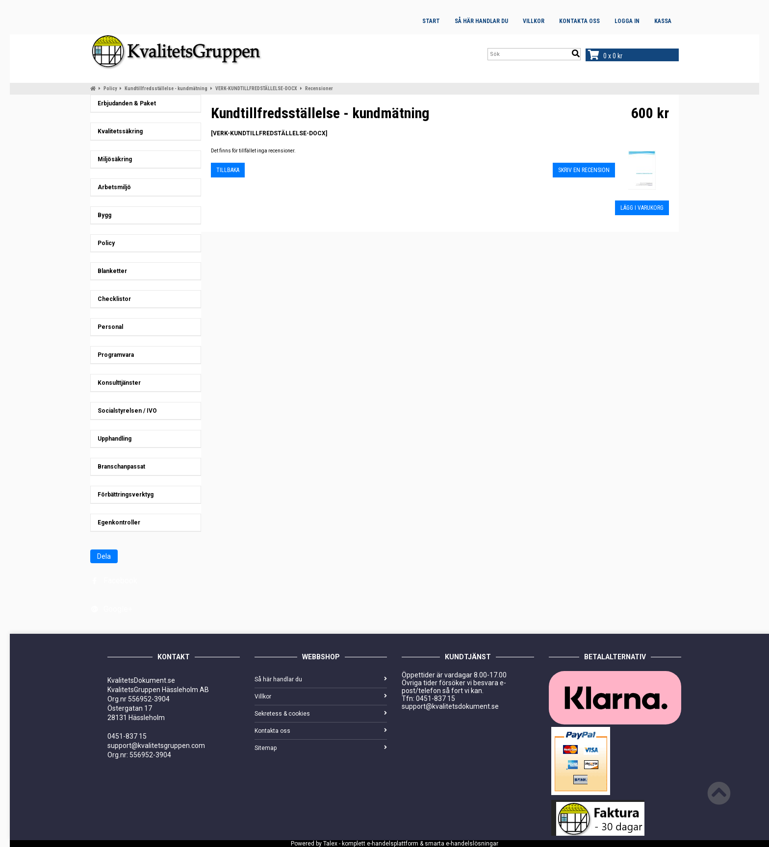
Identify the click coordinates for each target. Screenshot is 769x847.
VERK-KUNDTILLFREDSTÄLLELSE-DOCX (256, 88)
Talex (330, 843)
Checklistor (112, 299)
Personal (108, 327)
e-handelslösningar (472, 843)
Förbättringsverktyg (123, 494)
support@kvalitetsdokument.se (450, 706)
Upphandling (112, 438)
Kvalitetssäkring (118, 131)
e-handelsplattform (392, 843)
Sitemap (321, 748)
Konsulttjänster (117, 382)
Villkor (533, 21)
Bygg (102, 215)
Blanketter (110, 271)
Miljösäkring (112, 159)
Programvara (113, 354)
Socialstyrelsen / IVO (125, 410)
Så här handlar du (481, 21)
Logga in (627, 21)
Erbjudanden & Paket (124, 103)
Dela (104, 556)
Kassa (662, 21)
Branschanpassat (119, 466)
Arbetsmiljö (112, 187)
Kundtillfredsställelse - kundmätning (166, 88)
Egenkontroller (116, 522)
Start (431, 21)
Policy (110, 88)
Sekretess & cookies (321, 713)
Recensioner (319, 88)
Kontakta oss (579, 21)
